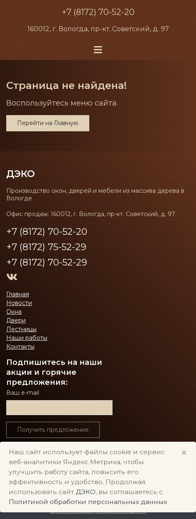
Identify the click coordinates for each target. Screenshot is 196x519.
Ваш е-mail (22, 392)
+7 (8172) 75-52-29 (46, 247)
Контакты (20, 346)
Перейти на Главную (47, 123)
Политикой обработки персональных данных (88, 502)
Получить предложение (53, 429)
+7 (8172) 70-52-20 (98, 12)
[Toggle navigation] (98, 50)
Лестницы (21, 329)
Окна (14, 311)
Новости (19, 303)
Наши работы (26, 338)
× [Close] (184, 453)
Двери (16, 320)
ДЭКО (20, 174)
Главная (17, 294)
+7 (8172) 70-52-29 (46, 262)
